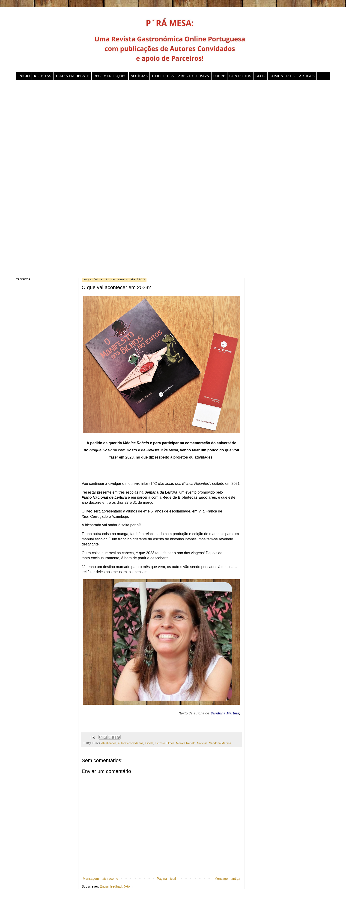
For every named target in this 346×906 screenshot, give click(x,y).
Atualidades (108, 743)
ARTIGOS (307, 76)
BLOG (260, 76)
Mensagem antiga (227, 878)
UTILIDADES (163, 76)
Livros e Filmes (164, 743)
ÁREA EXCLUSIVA (193, 76)
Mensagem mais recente (100, 878)
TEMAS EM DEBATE (72, 76)
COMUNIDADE (282, 76)
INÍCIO (24, 76)
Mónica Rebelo (185, 743)
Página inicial (166, 878)
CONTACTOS (240, 76)
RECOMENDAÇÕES (110, 76)
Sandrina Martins (224, 713)
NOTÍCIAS (139, 76)
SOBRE (219, 76)
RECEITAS (42, 76)
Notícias (202, 743)
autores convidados (130, 743)
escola (149, 743)
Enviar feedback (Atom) (117, 886)
